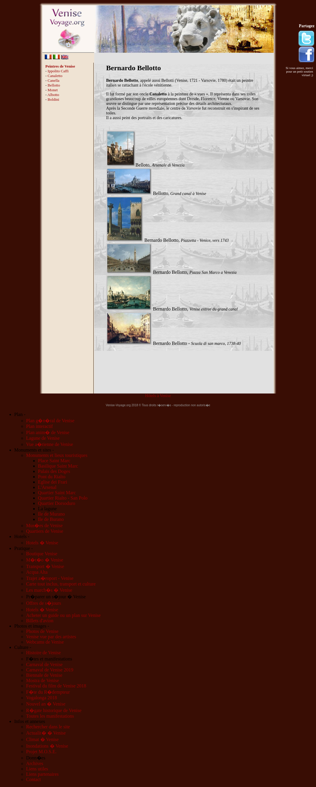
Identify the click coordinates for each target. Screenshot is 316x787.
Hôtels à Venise (158, 396)
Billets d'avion (39, 620)
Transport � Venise (45, 566)
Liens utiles (37, 768)
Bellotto (54, 85)
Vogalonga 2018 (41, 697)
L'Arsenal (47, 487)
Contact (33, 779)
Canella (54, 80)
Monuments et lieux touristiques (56, 455)
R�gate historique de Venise (54, 710)
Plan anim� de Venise (47, 432)
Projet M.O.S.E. (41, 751)
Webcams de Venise (45, 641)
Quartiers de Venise (44, 531)
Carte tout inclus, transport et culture (61, 583)
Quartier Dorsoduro (56, 503)
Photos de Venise (42, 631)
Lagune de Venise (43, 438)
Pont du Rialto (51, 476)
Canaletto (55, 75)
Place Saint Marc (54, 460)
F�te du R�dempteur (48, 692)
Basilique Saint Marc (58, 465)
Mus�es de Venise (44, 525)
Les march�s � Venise (49, 590)
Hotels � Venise (42, 542)
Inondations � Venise (47, 745)
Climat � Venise (42, 739)
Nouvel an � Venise (46, 703)
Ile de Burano (51, 519)
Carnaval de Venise (44, 664)
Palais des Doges (54, 471)
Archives (34, 763)
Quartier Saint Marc (57, 492)
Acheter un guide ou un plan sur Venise (63, 615)
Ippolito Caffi (58, 71)
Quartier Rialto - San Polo (62, 497)
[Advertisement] (68, 195)
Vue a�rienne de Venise (49, 444)
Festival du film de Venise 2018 (56, 685)
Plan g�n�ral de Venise (50, 420)
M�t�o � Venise (44, 559)
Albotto (53, 94)
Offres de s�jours (43, 603)
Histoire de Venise (43, 652)
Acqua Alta (36, 572)
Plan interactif (39, 426)
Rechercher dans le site (48, 726)
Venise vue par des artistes (51, 636)
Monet (53, 90)
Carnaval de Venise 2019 (49, 669)
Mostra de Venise (42, 680)
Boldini (53, 99)
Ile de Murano (51, 513)
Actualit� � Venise (46, 732)
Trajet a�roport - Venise (50, 578)
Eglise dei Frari (52, 481)
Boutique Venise (41, 553)
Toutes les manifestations (50, 716)
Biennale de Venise (44, 675)
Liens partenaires (42, 774)
